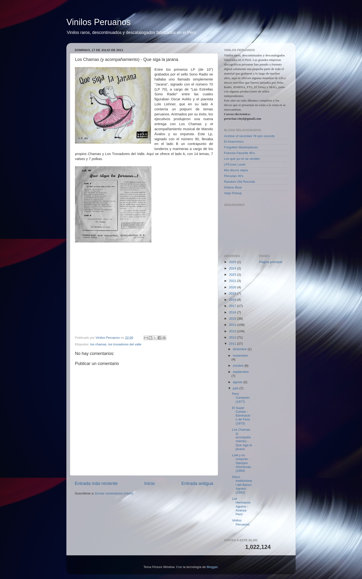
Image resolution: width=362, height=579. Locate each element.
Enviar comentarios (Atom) (114, 493)
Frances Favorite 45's (239, 153)
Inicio (149, 483)
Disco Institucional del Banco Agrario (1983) (242, 484)
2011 (233, 343)
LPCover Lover (234, 164)
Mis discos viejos (236, 170)
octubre (239, 365)
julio (236, 388)
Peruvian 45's (233, 176)
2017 (233, 306)
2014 (233, 325)
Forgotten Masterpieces (241, 147)
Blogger (212, 567)
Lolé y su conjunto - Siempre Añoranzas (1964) (241, 462)
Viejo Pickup (233, 193)
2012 (233, 337)
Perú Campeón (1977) (241, 397)
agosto (238, 382)
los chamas (98, 344)
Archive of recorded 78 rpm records (249, 136)
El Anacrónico (234, 141)
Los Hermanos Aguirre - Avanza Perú (241, 506)
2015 (233, 318)
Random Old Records (239, 181)
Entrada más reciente (96, 483)
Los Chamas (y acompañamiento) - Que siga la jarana (242, 439)
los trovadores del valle (124, 344)
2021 (233, 281)
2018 (233, 299)
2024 (233, 268)
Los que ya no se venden (242, 159)
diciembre (240, 349)
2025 (233, 262)
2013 (233, 331)
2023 (233, 274)
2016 (233, 312)
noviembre (240, 355)
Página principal (270, 262)
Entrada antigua (197, 483)
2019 (233, 293)
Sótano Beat (233, 187)
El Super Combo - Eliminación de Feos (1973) (241, 415)
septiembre (241, 372)
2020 (233, 287)
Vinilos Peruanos (98, 22)
